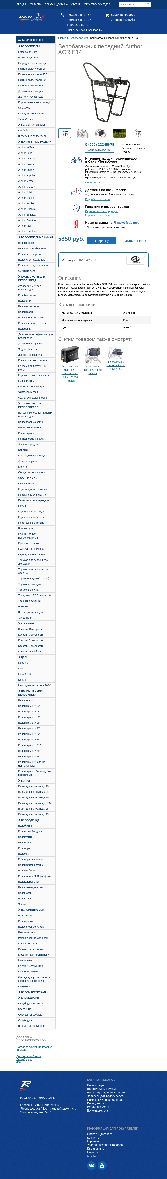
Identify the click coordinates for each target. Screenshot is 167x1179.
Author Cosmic (26, 164)
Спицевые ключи (28, 971)
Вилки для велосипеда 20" (33, 786)
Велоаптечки (25, 921)
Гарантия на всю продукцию (101, 211)
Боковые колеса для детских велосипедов (35, 414)
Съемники (24, 986)
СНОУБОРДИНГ (29, 997)
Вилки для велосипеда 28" (33, 808)
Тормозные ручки (28, 589)
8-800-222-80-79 (77, 24)
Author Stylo (25, 225)
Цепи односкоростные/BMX (34, 685)
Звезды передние (28, 444)
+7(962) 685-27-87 (79, 19)
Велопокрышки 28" (29, 750)
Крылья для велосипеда (32, 360)
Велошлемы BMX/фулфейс (34, 876)
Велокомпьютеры (28, 306)
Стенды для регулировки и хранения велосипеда (34, 979)
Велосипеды (29, 46)
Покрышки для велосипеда (30, 693)
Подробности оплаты (97, 199)
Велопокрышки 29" (29, 756)
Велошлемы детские (30, 887)
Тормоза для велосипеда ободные (33, 571)
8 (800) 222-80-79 (99, 144)
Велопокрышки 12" (29, 706)
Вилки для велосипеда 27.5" (35, 803)
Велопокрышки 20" (29, 728)
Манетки (23, 466)
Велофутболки (27, 870)
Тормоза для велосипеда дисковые (33, 562)
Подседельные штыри (31, 517)
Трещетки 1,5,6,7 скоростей (34, 595)
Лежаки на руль (27, 461)
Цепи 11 (23, 668)
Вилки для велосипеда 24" (33, 791)
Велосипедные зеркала (32, 323)
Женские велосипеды (31, 96)
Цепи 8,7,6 (24, 674)
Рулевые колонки (28, 543)
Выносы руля (26, 433)
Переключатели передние (33, 500)
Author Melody (26, 186)
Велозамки (24, 300)
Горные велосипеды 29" (32, 79)
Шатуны (23, 606)
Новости (92, 1152)
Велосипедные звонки (31, 317)
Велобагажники (27, 295)
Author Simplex (27, 214)
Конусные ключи (28, 943)
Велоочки (24, 853)
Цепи (23, 657)
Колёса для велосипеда (32, 455)
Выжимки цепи (27, 932)
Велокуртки (25, 836)
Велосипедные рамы (30, 421)
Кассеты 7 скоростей (30, 634)
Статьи (75, 4)
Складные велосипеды (31, 113)
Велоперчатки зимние (31, 859)
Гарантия (93, 1141)
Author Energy (26, 169)
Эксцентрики (25, 617)
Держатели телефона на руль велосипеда (35, 336)
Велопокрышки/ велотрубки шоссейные (34, 773)
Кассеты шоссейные (30, 651)
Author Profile (26, 203)
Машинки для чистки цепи (33, 954)
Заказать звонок (99, 150)
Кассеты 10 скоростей (31, 629)
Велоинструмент (32, 909)
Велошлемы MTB (28, 881)
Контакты (35, 4)
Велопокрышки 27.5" (30, 745)
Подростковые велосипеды (34, 102)
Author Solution (27, 220)
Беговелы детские (28, 57)
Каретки (23, 449)
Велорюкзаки (26, 242)
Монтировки (25, 960)
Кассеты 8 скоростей (30, 640)
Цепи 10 (23, 662)
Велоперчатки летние (31, 864)
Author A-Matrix (27, 147)
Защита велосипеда (30, 354)
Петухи (22, 506)
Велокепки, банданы (30, 831)
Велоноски (24, 842)
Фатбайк (23, 130)
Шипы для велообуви (30, 612)
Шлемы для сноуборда (31, 1025)
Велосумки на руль (29, 254)
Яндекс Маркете (126, 222)
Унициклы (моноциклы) (32, 124)
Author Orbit (25, 192)
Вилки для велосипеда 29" (33, 814)
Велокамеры (25, 700)
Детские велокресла (30, 343)
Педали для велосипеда (32, 489)
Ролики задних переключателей (28, 536)
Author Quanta (26, 209)
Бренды (21, 4)
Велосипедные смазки (31, 926)
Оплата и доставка (56, 4)
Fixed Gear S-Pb (27, 51)
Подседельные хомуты (31, 511)
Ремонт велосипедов (96, 4)
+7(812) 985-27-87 (79, 14)
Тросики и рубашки (29, 600)
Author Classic (26, 158)
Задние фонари (27, 349)
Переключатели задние (32, 494)
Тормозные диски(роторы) (33, 578)
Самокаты (24, 108)
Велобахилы (25, 825)
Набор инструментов (30, 966)
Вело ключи (25, 915)
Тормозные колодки (29, 584)
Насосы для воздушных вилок (32, 368)
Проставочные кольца (31, 522)
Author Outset (26, 197)
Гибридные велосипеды (32, 63)
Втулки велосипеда (29, 427)
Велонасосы (25, 311)
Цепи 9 (22, 679)
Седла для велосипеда (31, 554)
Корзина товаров (123, 14)
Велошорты (25, 892)
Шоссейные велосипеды (32, 136)
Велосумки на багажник (32, 248)
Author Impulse (26, 175)
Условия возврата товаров (105, 1144)
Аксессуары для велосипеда (31, 278)
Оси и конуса (26, 483)
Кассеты (26, 623)
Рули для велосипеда (31, 548)
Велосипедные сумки (35, 237)
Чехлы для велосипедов (32, 397)
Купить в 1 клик (134, 241)
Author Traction (27, 231)
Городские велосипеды (31, 85)
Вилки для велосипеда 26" (33, 797)
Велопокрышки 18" (29, 722)
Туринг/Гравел (26, 119)
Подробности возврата (98, 215)
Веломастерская (32, 992)
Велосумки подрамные (31, 259)
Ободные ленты (27, 477)
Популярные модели (34, 141)
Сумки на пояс (26, 270)
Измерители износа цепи (33, 938)
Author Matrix (25, 181)
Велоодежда (29, 820)
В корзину (101, 241)
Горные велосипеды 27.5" (33, 74)
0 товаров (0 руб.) (123, 19)
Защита (22, 904)
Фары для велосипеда (31, 386)
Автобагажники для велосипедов (29, 287)
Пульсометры (26, 380)
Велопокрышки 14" (29, 711)
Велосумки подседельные (33, 265)
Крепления (24, 1009)
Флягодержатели (28, 392)
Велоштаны (25, 898)
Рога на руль (25, 528)
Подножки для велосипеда (34, 375)
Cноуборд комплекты (30, 1003)
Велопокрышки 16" (29, 717)
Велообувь (24, 848)
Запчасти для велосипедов (29, 405)
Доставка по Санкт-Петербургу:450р (28, 1059)
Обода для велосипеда (32, 472)
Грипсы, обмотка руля (31, 438)
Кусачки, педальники (30, 949)
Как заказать (92, 182)
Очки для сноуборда (30, 1014)
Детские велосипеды (30, 91)
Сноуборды (25, 1020)
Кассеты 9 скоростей (30, 645)
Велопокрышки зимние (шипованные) (31, 764)
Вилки (24, 780)
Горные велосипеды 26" (32, 68)
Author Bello (25, 153)
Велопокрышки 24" (29, 734)
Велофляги (25, 328)
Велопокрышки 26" (29, 739)
